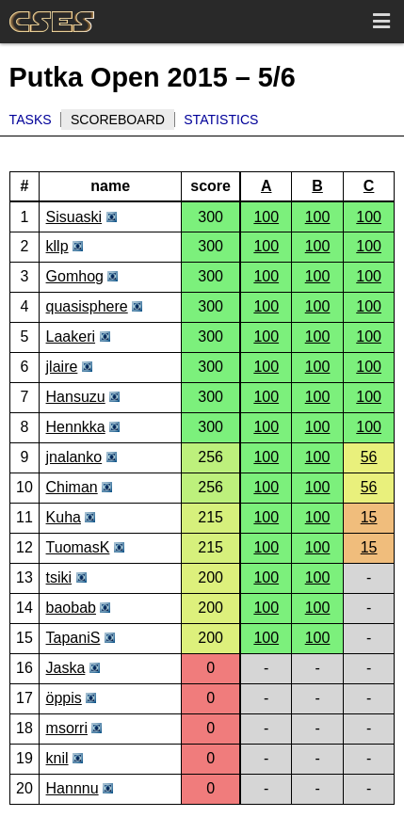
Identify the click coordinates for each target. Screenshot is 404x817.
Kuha (63, 517)
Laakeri (70, 336)
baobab (71, 608)
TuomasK (78, 547)
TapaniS (73, 638)
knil (57, 758)
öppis (64, 698)
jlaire (62, 367)
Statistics (221, 119)
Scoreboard (118, 119)
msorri (67, 728)
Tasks (30, 119)
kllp (57, 246)
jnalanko (74, 457)
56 (369, 457)
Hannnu (72, 788)
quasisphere (87, 306)
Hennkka (75, 427)
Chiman (72, 487)
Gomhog (75, 276)
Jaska (66, 668)
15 (369, 517)
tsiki (59, 577)
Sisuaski (74, 217)
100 (266, 217)
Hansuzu (75, 397)
